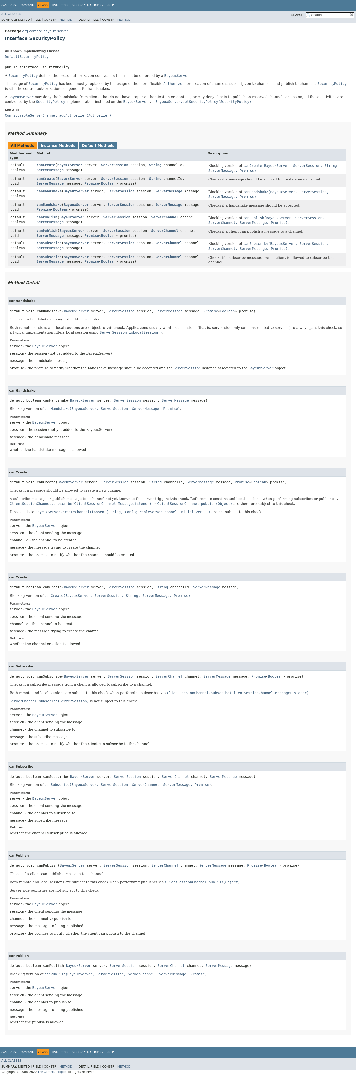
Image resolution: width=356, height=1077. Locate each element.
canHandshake (49, 191)
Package (27, 5)
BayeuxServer (69, 165)
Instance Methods (58, 146)
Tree (64, 5)
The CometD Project (52, 1072)
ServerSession (114, 165)
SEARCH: (298, 15)
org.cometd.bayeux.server (45, 31)
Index (99, 5)
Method (65, 19)
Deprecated (81, 5)
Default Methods (98, 146)
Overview (9, 5)
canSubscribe (49, 243)
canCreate (46, 165)
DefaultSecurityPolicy (27, 57)
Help (110, 5)
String (155, 165)
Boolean (108, 183)
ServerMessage (50, 170)
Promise (92, 183)
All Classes (11, 14)
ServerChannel (164, 217)
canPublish (47, 217)
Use (55, 5)
